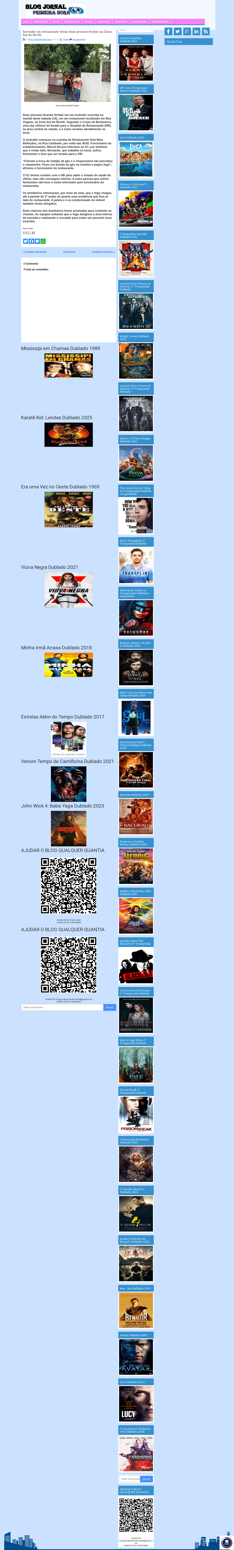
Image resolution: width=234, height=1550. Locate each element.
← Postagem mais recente (34, 251)
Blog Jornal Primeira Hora (40, 39)
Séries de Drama (72, 21)
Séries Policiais (41, 21)
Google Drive (121, 21)
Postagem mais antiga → (103, 251)
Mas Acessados (139, 21)
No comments (79, 39)
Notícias (88, 21)
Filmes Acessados (160, 21)
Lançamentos (103, 21)
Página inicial (69, 251)
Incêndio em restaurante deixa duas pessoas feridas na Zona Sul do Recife (67, 33)
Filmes (56, 21)
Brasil (65, 39)
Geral (26, 21)
